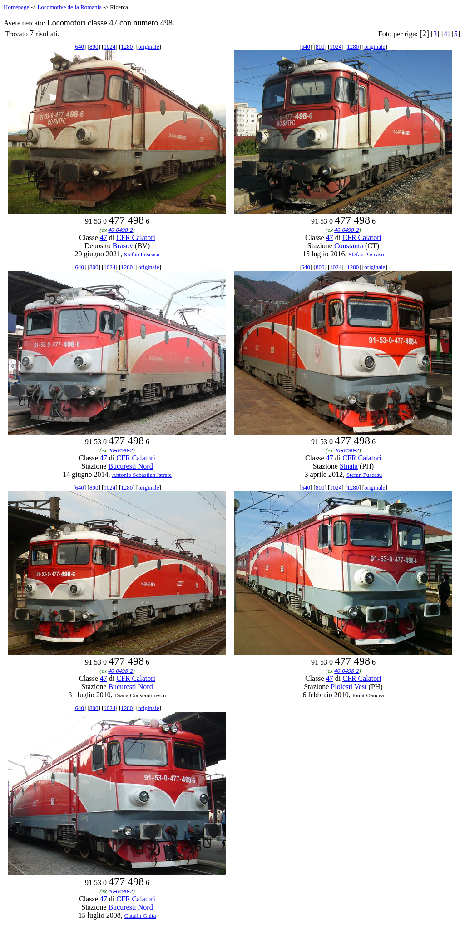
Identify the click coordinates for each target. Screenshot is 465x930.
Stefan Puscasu (141, 254)
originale (148, 46)
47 (103, 237)
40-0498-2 (120, 229)
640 (79, 46)
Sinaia (349, 466)
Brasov (123, 246)
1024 (109, 46)
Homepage (16, 7)
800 (94, 46)
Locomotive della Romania (69, 7)
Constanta (348, 246)
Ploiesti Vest (348, 686)
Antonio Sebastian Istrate (141, 474)
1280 (127, 46)
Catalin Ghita (140, 915)
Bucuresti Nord (130, 466)
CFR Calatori (135, 237)
